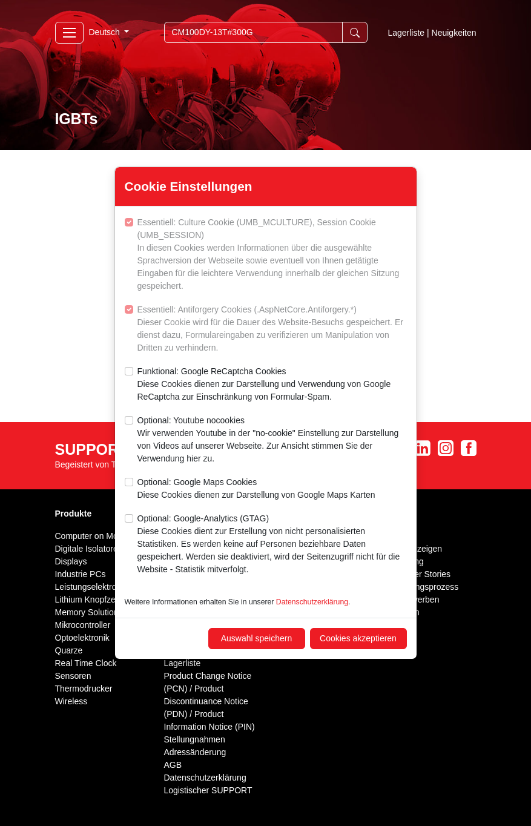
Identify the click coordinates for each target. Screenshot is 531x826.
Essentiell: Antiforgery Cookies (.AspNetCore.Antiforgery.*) (272, 329)
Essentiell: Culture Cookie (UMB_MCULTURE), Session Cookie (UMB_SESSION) (272, 254)
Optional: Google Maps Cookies (256, 489)
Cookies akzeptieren (358, 638)
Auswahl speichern (256, 638)
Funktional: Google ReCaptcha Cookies (272, 384)
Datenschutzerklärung (312, 602)
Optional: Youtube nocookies (272, 440)
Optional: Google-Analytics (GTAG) (272, 545)
